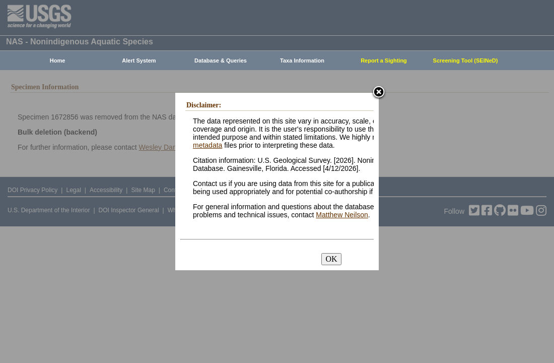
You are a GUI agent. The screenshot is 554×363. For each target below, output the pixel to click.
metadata (207, 145)
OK (331, 259)
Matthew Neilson (342, 215)
